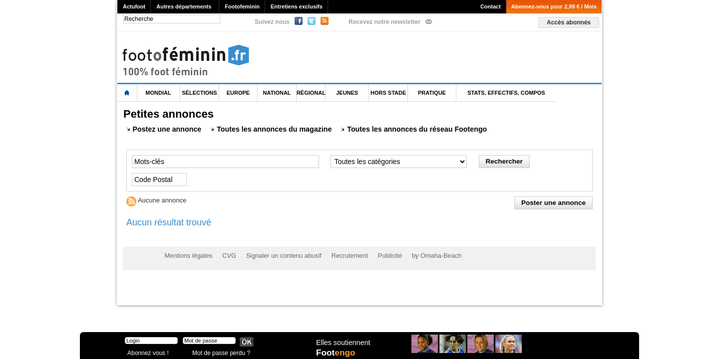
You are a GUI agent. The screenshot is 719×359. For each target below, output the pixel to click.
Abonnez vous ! (146, 351)
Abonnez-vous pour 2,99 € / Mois (554, 6)
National (277, 93)
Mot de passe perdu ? (218, 351)
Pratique (432, 93)
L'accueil (127, 93)
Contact (490, 6)
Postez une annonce (163, 129)
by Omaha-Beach (423, 254)
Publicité (378, 254)
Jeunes (347, 93)
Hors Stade (388, 93)
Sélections (199, 93)
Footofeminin (242, 6)
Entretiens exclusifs (297, 6)
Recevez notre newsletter (384, 21)
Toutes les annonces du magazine (269, 129)
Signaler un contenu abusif (278, 254)
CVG (226, 254)
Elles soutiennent (342, 343)
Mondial (158, 93)
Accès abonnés (569, 22)
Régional (311, 93)
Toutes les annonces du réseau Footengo (408, 129)
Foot (336, 353)
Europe (238, 93)
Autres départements (183, 6)
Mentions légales (187, 254)
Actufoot (134, 6)
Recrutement (341, 254)
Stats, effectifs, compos (506, 93)
